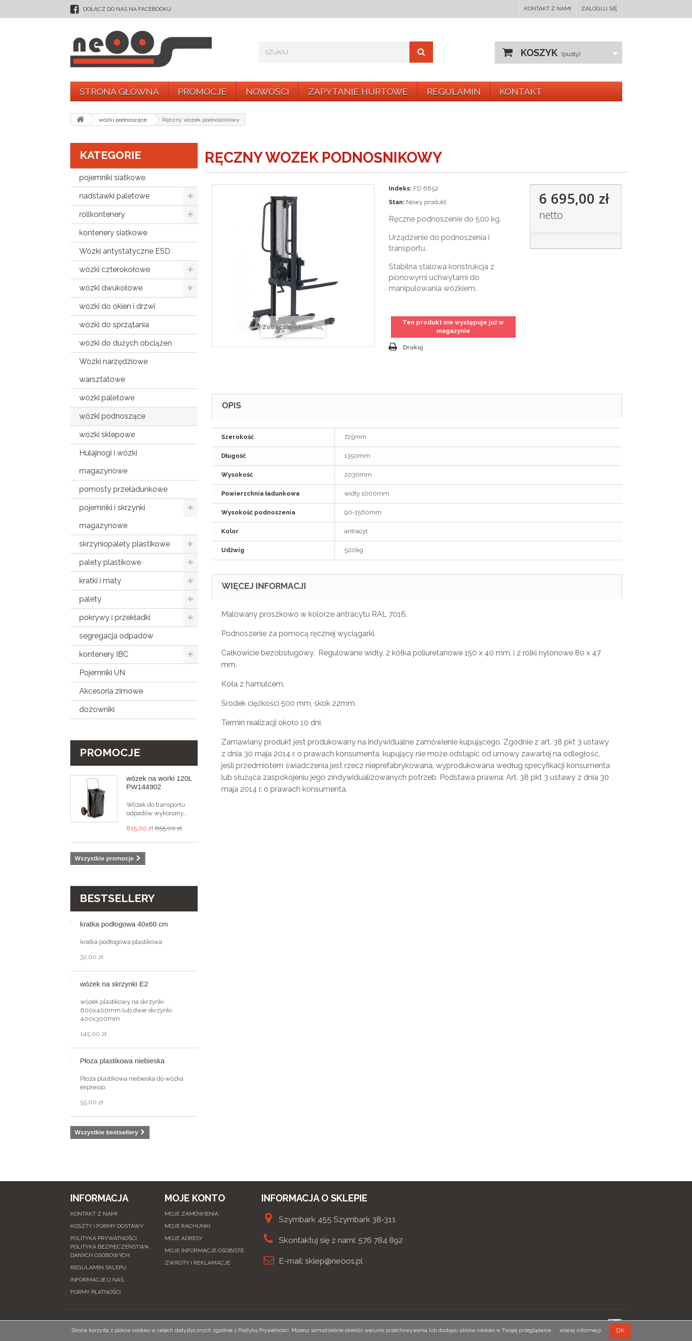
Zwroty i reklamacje (197, 1262)
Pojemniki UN (102, 672)
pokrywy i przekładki (114, 617)
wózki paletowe (106, 397)
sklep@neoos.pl (334, 1261)
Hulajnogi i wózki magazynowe (108, 461)
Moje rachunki (187, 1226)
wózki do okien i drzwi (117, 306)
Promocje (202, 91)
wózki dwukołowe (110, 287)
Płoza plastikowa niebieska (122, 1061)
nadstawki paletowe (114, 195)
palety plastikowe (110, 562)
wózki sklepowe (107, 434)
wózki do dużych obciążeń (125, 343)
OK (620, 1330)
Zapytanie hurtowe (358, 91)
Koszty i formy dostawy (106, 1226)
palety (90, 599)
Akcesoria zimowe (111, 691)
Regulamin (454, 91)
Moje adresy (183, 1238)
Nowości (267, 91)
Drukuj (413, 347)
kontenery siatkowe (113, 232)
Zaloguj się (599, 8)
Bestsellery (117, 898)
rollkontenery (102, 214)
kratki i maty (100, 580)
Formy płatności (95, 1292)
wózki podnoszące (112, 416)
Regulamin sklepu (98, 1267)
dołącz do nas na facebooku (127, 9)
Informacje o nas (97, 1279)
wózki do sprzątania (114, 324)
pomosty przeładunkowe (123, 489)
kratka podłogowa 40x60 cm (124, 924)
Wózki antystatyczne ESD (124, 251)
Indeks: (400, 188)
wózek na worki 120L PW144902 (159, 782)
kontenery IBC (103, 654)
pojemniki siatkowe (112, 177)
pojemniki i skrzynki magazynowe (112, 516)
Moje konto (195, 1198)
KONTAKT (521, 91)
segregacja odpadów (116, 635)
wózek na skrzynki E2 (114, 984)
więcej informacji (580, 1331)
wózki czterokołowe (114, 269)
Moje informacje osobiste (204, 1250)
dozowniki (97, 709)
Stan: (397, 202)
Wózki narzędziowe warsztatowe (113, 370)
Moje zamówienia (191, 1213)
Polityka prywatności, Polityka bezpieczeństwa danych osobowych (109, 1246)
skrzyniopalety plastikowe (124, 543)
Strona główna (119, 91)
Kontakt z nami (547, 8)
